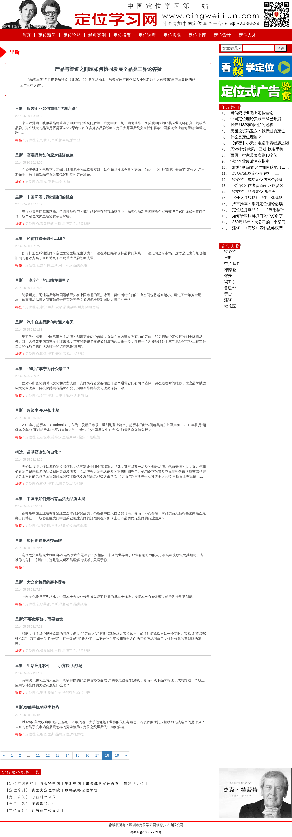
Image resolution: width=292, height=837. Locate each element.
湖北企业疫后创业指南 (249, 161)
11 (38, 755)
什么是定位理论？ (246, 137)
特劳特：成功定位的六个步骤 (257, 179)
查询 (281, 48)
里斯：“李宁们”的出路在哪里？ (42, 280)
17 (97, 755)
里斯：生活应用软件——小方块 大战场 (48, 666)
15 (77, 755)
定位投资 (122, 35)
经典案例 (97, 35)
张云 (228, 276)
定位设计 (222, 35)
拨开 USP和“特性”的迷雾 (251, 125)
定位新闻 (47, 35)
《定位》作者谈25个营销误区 (257, 185)
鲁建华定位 (134, 783)
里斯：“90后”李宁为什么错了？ (42, 369)
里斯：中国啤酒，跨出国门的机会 (44, 197)
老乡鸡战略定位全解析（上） (257, 173)
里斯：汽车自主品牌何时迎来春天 (44, 322)
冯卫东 (230, 282)
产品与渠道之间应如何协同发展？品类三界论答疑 (108, 69)
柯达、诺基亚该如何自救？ (38, 452)
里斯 (228, 258)
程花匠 (230, 306)
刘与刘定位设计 (46, 810)
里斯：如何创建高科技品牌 (38, 541)
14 (68, 755)
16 (87, 755)
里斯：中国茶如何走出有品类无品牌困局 (50, 499)
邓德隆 (230, 270)
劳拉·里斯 (232, 264)
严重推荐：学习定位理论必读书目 (261, 204)
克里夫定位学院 (46, 790)
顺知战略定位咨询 (102, 783)
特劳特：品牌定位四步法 (253, 192)
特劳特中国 (50, 783)
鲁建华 (230, 288)
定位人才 (247, 35)
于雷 (228, 294)
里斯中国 (73, 783)
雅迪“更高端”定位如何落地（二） (260, 167)
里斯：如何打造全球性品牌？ (40, 239)
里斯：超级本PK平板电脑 (37, 410)
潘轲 (228, 300)
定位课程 (147, 35)
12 (48, 755)
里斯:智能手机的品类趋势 (37, 707)
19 (117, 755)
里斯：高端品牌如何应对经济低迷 (44, 155)
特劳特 (230, 251)
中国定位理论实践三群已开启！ (257, 119)
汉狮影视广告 (44, 804)
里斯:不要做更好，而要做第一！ (43, 619)
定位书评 (197, 35)
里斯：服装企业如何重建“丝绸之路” (46, 109)
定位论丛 (72, 35)
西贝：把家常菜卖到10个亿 (254, 155)
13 (58, 755)
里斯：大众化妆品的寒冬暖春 (40, 582)
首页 (26, 35)
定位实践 (172, 35)
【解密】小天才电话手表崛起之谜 (259, 143)
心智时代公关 (44, 797)
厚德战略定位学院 (81, 790)
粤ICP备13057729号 (146, 832)
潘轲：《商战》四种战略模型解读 (261, 228)
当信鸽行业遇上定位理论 (251, 113)
